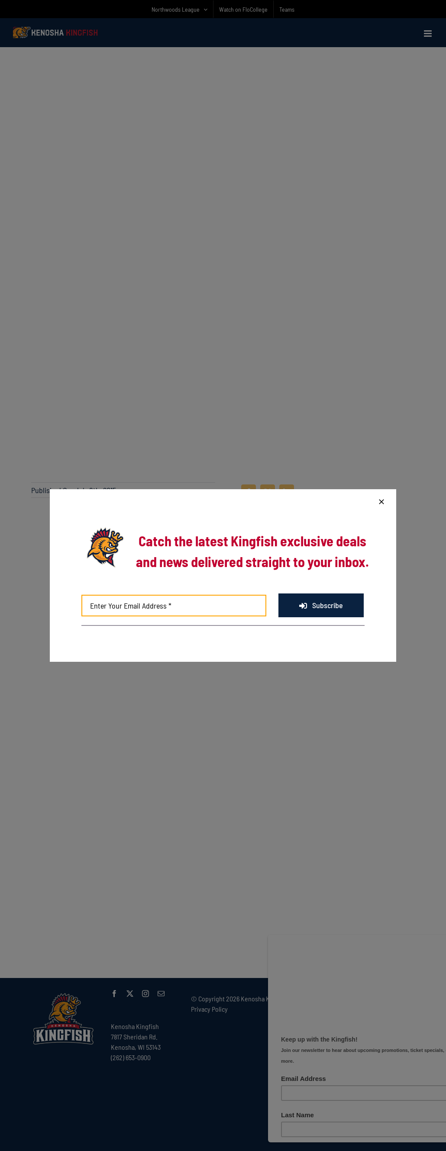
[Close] (381, 502)
